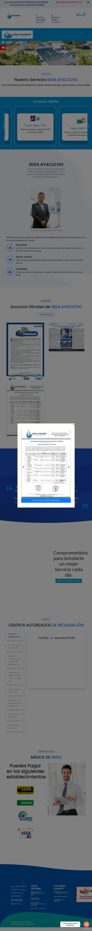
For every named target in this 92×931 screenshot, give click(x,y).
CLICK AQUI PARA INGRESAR (46, 500)
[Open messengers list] (86, 924)
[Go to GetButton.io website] (86, 928)
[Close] (46, 424)
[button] (23, 466)
